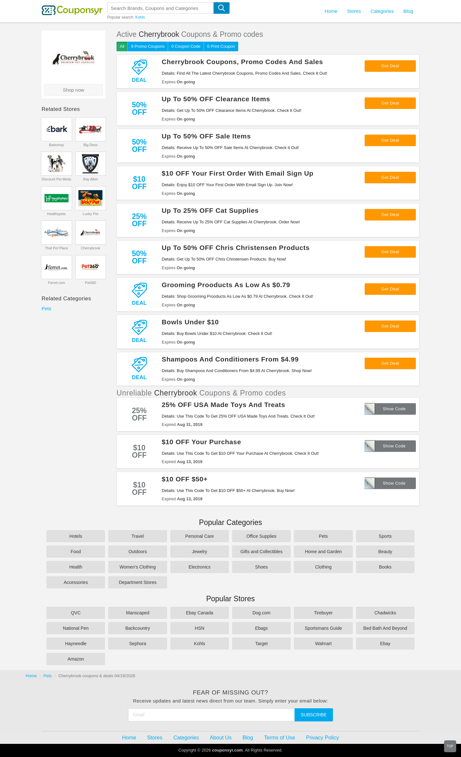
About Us (220, 737)
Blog (408, 11)
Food (76, 551)
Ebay (385, 643)
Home (31, 675)
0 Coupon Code (185, 46)
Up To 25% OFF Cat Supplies (210, 210)
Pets (46, 308)
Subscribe (314, 714)
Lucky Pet (90, 214)
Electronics (199, 567)
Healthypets (56, 214)
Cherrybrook (90, 248)
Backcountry (137, 628)
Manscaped (137, 612)
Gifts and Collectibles (261, 551)
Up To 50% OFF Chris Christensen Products (236, 247)
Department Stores (138, 582)
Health (75, 567)
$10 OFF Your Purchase (201, 441)
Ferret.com (56, 283)
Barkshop (56, 145)
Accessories (76, 582)
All (122, 46)
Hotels (75, 536)
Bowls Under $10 (190, 322)
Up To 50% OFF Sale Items (206, 136)
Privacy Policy (322, 737)
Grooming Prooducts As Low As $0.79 (226, 284)
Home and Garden (323, 551)
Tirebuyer (323, 612)
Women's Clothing (138, 567)
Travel (138, 536)
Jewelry (199, 551)
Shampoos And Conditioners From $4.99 (230, 359)
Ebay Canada (199, 612)
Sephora (137, 643)
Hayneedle (75, 643)
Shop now (73, 90)
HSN (200, 628)
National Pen (76, 628)
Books (385, 567)
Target (261, 643)
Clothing (323, 567)
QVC (75, 612)
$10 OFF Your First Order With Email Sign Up (237, 173)
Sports (385, 536)
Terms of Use (279, 737)
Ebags (261, 628)
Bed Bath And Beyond (385, 628)
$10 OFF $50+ (185, 479)
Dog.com (262, 612)
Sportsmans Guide (323, 628)
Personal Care (199, 536)
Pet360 (90, 283)
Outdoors (137, 551)
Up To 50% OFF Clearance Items (216, 99)
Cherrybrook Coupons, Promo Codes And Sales (242, 61)
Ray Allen (90, 179)
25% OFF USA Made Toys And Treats (223, 404)
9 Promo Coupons (148, 46)
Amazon (76, 658)
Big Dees (90, 145)
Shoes (261, 567)
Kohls (140, 17)
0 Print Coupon (221, 46)
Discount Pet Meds (56, 179)
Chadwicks (385, 612)
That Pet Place (56, 248)
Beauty (385, 551)
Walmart (323, 643)
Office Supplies (262, 536)
